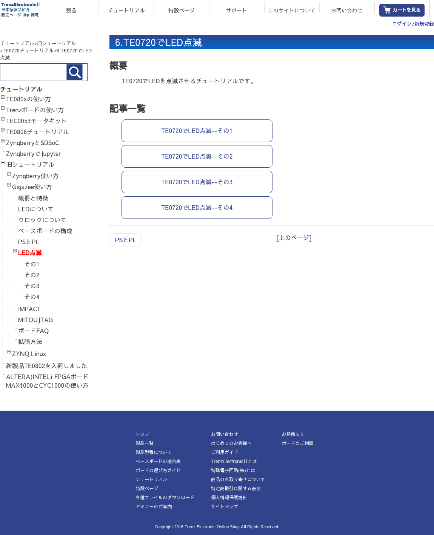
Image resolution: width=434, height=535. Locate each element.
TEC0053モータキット (36, 120)
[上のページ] (294, 237)
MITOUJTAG (35, 319)
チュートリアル (126, 9)
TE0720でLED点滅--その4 (196, 207)
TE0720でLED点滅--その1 (196, 130)
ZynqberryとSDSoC (32, 142)
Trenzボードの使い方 (35, 109)
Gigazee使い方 (32, 186)
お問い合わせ (347, 9)
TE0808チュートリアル (37, 131)
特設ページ (181, 9)
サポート (236, 9)
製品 (71, 9)
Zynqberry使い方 (35, 175)
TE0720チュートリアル (28, 50)
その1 (32, 264)
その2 (32, 275)
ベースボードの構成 (45, 230)
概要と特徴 (33, 198)
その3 (32, 285)
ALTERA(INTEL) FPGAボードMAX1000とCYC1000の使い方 (47, 380)
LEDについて (36, 209)
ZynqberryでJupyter (33, 153)
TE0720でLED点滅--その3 (196, 181)
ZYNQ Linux (29, 353)
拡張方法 (30, 341)
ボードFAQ (33, 330)
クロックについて (42, 220)
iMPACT (29, 308)
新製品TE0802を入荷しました (46, 365)
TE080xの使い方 (28, 99)
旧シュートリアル (56, 43)
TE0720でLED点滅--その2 (196, 156)
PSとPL (28, 241)
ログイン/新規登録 (413, 23)
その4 (32, 296)
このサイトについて (291, 9)
